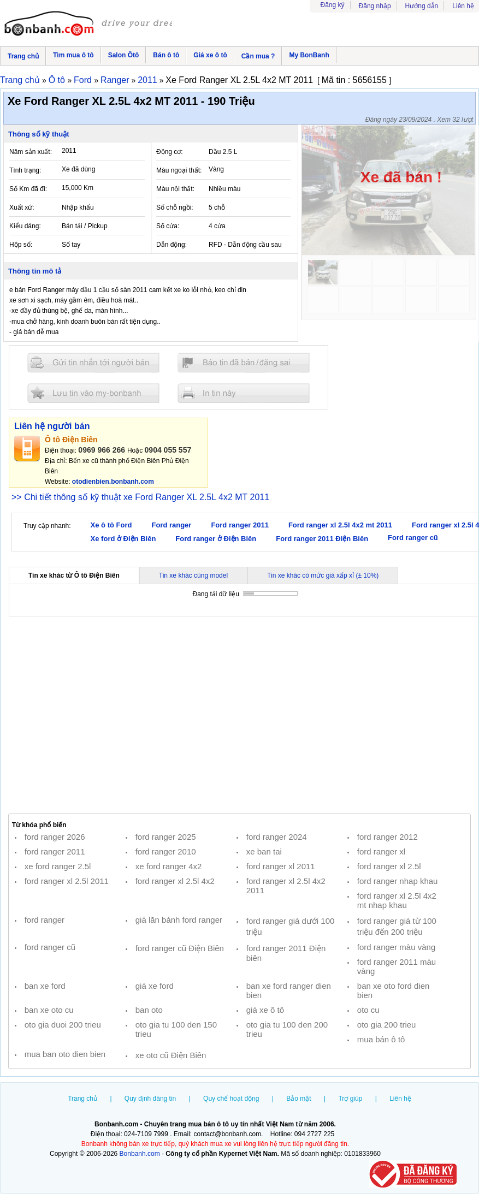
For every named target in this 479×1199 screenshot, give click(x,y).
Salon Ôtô (123, 55)
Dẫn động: (171, 244)
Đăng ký (333, 5)
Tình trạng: (25, 170)
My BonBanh (309, 55)
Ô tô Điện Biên (71, 439)
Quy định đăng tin (150, 1098)
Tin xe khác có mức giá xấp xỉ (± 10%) (323, 575)
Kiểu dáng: (25, 226)
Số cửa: (167, 226)
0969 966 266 (101, 450)
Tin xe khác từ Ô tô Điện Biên (74, 575)
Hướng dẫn (422, 6)
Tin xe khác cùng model (193, 575)
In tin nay (244, 393)
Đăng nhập (375, 6)
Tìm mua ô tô (73, 55)
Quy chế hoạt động (231, 1098)
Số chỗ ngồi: (174, 207)
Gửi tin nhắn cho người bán (93, 363)
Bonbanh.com (140, 1154)
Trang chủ (23, 56)
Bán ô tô (166, 55)
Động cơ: (169, 152)
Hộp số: (20, 244)
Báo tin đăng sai (244, 363)
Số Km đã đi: (28, 189)
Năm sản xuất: (30, 152)
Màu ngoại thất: (179, 170)
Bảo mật (298, 1098)
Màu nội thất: (175, 189)
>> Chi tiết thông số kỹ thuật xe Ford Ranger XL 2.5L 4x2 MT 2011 (140, 497)
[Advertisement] (239, 715)
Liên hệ (463, 6)
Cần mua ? (258, 56)
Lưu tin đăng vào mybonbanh (93, 393)
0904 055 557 (168, 450)
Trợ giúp (350, 1098)
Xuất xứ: (21, 207)
